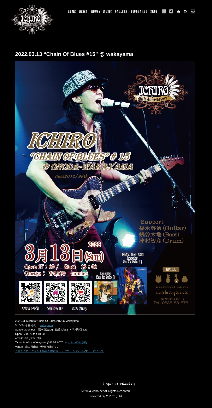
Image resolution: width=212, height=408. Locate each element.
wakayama (46, 325)
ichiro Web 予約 (77, 342)
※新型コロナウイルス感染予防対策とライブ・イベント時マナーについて (59, 351)
